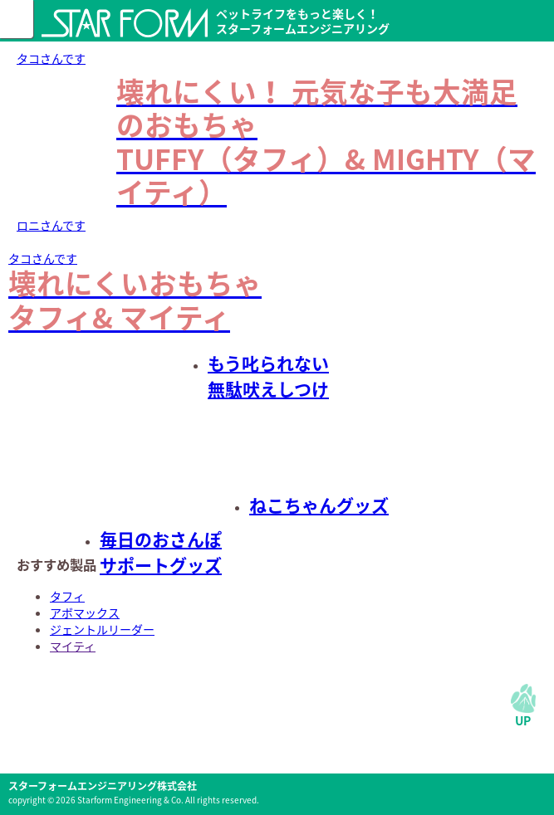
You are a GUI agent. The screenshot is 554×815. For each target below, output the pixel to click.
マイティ (73, 645)
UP (523, 720)
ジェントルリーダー (102, 629)
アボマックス (85, 612)
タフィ (67, 596)
